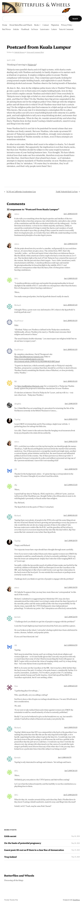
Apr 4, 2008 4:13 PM (70, 441)
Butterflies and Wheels (19, 875)
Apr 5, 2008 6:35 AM (70, 485)
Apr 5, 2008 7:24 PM (70, 617)
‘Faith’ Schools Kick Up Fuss (67, 191)
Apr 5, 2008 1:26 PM (70, 540)
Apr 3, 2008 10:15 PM (70, 244)
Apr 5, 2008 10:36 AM (70, 515)
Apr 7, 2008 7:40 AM (70, 770)
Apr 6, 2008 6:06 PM (64, 757)
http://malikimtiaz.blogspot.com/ (30, 386)
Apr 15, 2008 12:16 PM (70, 795)
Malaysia (32, 64)
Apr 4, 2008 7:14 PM (71, 469)
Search (75, 18)
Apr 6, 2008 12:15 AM (70, 686)
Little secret (10, 836)
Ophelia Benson (19, 52)
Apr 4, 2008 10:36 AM (70, 320)
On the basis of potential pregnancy (22, 843)
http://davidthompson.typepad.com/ (29, 356)
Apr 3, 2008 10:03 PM (70, 214)
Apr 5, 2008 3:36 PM (70, 587)
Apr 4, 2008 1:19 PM (71, 403)
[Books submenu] (39, 24)
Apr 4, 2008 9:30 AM (70, 278)
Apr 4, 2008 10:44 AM (70, 349)
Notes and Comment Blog (35, 52)
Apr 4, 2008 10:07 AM (70, 305)
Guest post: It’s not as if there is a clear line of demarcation (34, 850)
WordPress (76, 900)
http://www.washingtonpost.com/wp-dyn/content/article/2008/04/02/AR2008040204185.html (37, 360)
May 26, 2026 (75, 836)
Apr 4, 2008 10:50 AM (70, 381)
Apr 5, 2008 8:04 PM (70, 645)
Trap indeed (10, 857)
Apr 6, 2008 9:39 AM (70, 727)
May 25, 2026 (75, 850)
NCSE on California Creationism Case (21, 191)
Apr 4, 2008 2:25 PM (70, 419)
